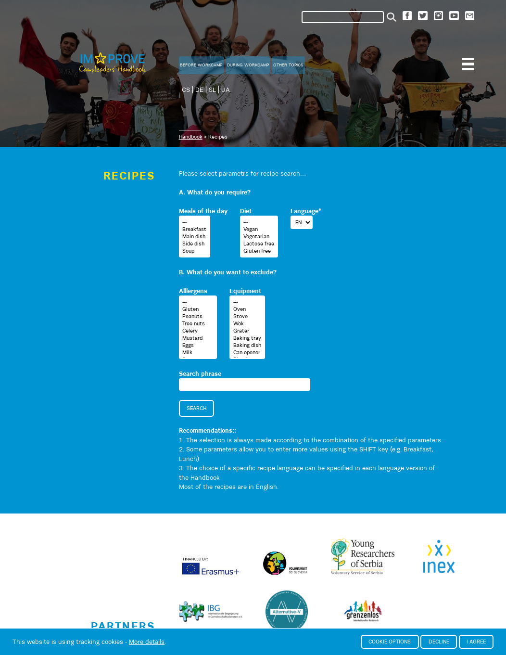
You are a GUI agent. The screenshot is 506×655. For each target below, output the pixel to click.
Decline (439, 641)
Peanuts (197, 316)
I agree (476, 641)
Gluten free (258, 251)
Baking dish (247, 345)
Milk (197, 352)
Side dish (194, 243)
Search (196, 408)
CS (186, 90)
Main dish (194, 236)
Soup (194, 251)
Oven (247, 309)
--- (194, 222)
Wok (247, 323)
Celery (197, 330)
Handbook (190, 136)
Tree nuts (197, 323)
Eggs (197, 345)
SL (212, 90)
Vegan (258, 229)
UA (225, 90)
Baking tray (247, 338)
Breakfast (194, 229)
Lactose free (258, 243)
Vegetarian (258, 236)
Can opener (247, 352)
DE (199, 90)
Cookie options (389, 641)
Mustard (197, 338)
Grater (247, 330)
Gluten (197, 309)
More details (146, 642)
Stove (247, 316)
